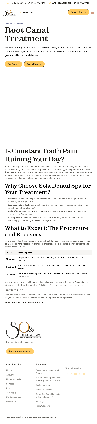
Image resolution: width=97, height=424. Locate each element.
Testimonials (11, 395)
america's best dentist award (71, 3)
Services (10, 387)
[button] (92, 12)
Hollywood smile (13, 382)
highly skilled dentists (42, 211)
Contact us (11, 405)
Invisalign (40, 404)
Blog (8, 391)
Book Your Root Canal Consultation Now (25, 302)
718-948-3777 (30, 12)
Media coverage (13, 400)
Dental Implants (43, 388)
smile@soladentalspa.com (27, 3)
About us (10, 377)
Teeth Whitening (43, 409)
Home (9, 373)
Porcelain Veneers (44, 392)
